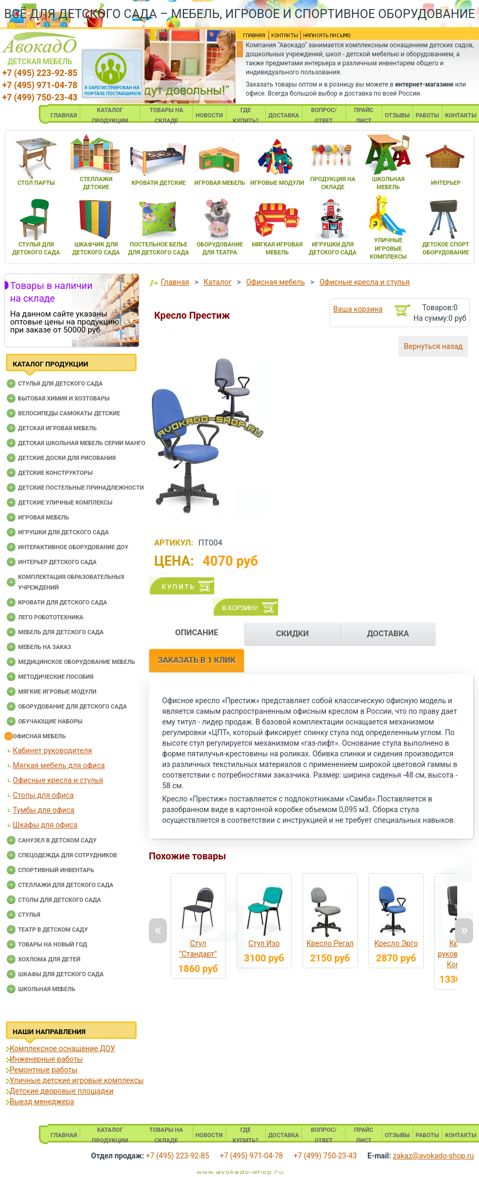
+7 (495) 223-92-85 (39, 73)
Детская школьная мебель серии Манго (81, 443)
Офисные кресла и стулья (58, 780)
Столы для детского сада (59, 900)
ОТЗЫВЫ (397, 115)
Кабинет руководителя (52, 750)
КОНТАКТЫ (460, 115)
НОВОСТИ (209, 115)
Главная (175, 282)
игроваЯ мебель (220, 183)
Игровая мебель (43, 517)
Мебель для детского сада (61, 632)
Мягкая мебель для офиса (59, 765)
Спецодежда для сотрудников (67, 855)
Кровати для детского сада (62, 602)
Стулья (29, 914)
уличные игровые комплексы (388, 248)
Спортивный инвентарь (56, 870)
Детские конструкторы (55, 473)
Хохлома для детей (49, 959)
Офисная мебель (39, 736)
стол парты (36, 183)
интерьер (446, 183)
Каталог (218, 282)
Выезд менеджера (42, 1101)
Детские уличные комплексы (65, 502)
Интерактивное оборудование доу (73, 547)
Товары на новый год (52, 944)
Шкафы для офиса (45, 825)
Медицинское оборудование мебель (76, 662)
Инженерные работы (46, 1059)
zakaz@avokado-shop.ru (433, 1156)
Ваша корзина (358, 309)
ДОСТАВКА (283, 115)
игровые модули (277, 183)
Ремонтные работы (44, 1069)
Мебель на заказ (44, 647)
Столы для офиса (43, 795)
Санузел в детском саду (57, 840)
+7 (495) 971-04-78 (39, 85)
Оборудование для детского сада (72, 706)
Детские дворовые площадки (61, 1091)
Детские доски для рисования (67, 458)
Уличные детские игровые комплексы (77, 1080)
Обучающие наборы (50, 721)
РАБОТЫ (427, 115)
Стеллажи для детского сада (65, 885)
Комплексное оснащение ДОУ (62, 1048)
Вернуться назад (433, 346)
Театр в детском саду (53, 929)
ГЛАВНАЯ (64, 115)
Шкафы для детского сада (61, 974)
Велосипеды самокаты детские (69, 413)
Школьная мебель (46, 989)
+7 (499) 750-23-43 (39, 97)
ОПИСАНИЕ (197, 632)
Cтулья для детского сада (60, 383)
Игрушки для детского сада (63, 532)
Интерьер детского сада (57, 562)
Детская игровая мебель (57, 428)
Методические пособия (56, 676)
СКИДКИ (292, 633)
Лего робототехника (50, 617)
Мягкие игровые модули (57, 691)
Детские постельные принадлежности (81, 487)
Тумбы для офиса (43, 810)
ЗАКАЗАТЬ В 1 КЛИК (197, 660)
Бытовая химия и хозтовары (64, 398)
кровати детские (158, 183)
